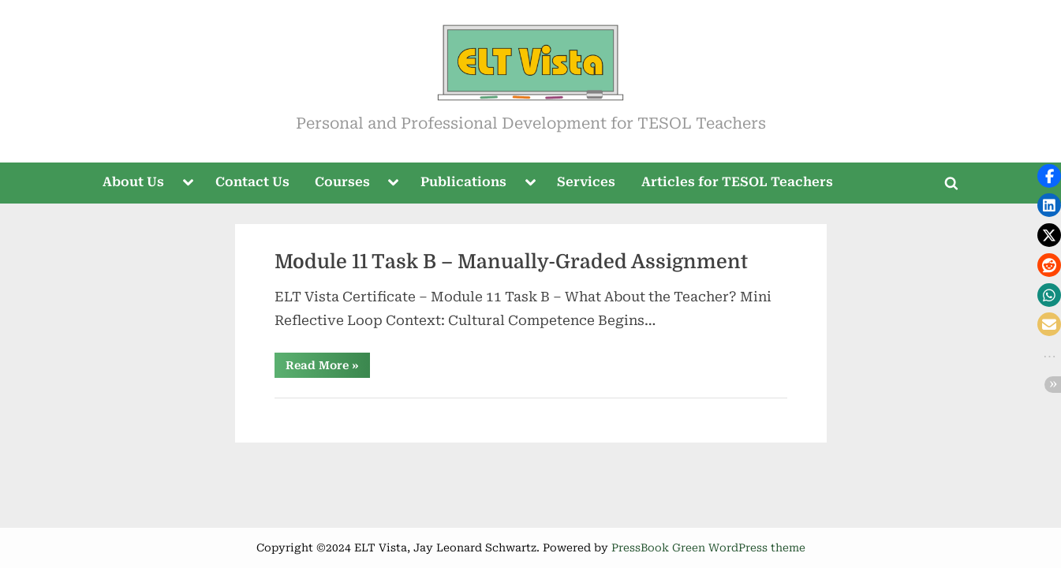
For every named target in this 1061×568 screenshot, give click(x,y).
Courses (342, 181)
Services (586, 181)
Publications (463, 181)
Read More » (328, 368)
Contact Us (252, 181)
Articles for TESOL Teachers (737, 181)
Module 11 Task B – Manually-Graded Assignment (511, 262)
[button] (1049, 176)
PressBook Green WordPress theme (708, 547)
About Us (133, 181)
